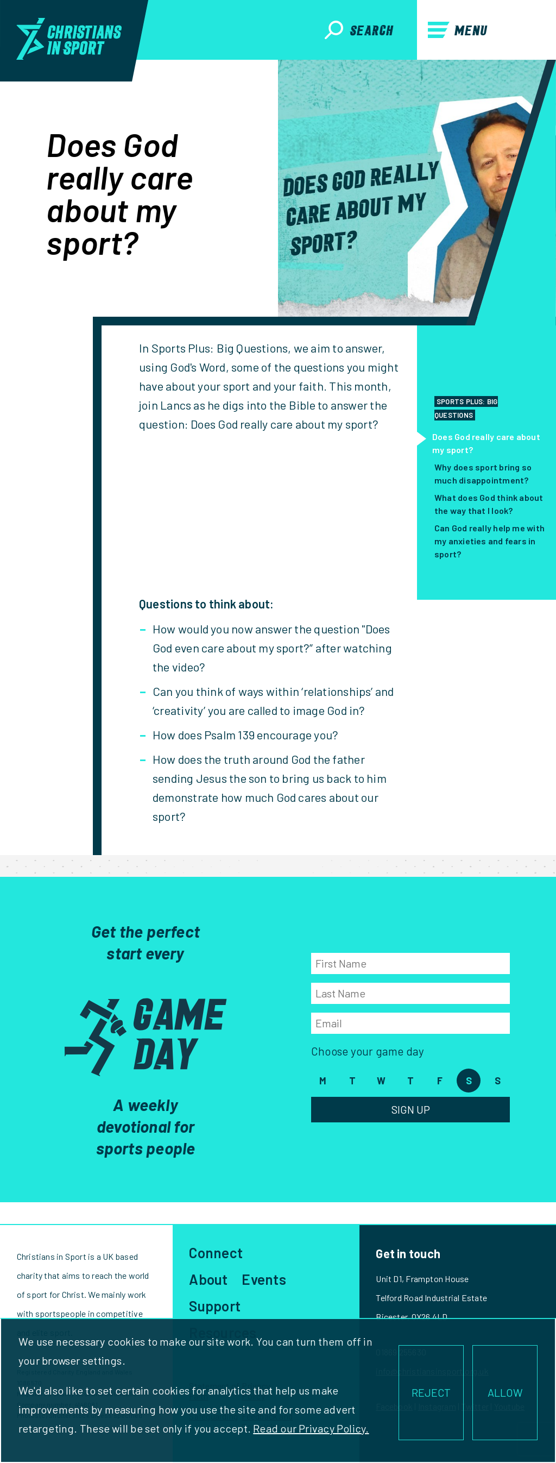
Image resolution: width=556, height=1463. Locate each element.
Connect (216, 1252)
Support (215, 1305)
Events (264, 1279)
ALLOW (505, 1392)
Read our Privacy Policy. (311, 1428)
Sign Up (410, 1109)
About (208, 1279)
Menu (458, 30)
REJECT (431, 1392)
